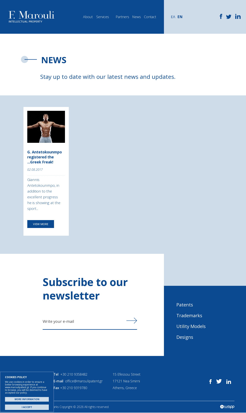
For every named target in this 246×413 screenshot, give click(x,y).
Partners (122, 16)
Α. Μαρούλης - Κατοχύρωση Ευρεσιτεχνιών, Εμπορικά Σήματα (31, 17)
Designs (184, 337)
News (136, 16)
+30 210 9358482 (74, 374)
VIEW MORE (40, 224)
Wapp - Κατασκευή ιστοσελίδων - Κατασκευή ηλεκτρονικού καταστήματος (227, 407)
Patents (184, 304)
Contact (150, 16)
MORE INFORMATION (27, 399)
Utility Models (191, 326)
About (88, 16)
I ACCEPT (27, 407)
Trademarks (189, 315)
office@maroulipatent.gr (84, 381)
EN (180, 16)
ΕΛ (173, 16)
